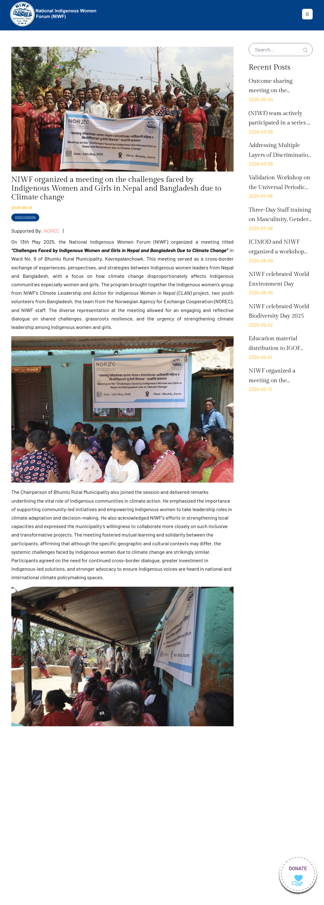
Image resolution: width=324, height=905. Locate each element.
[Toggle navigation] (307, 14)
